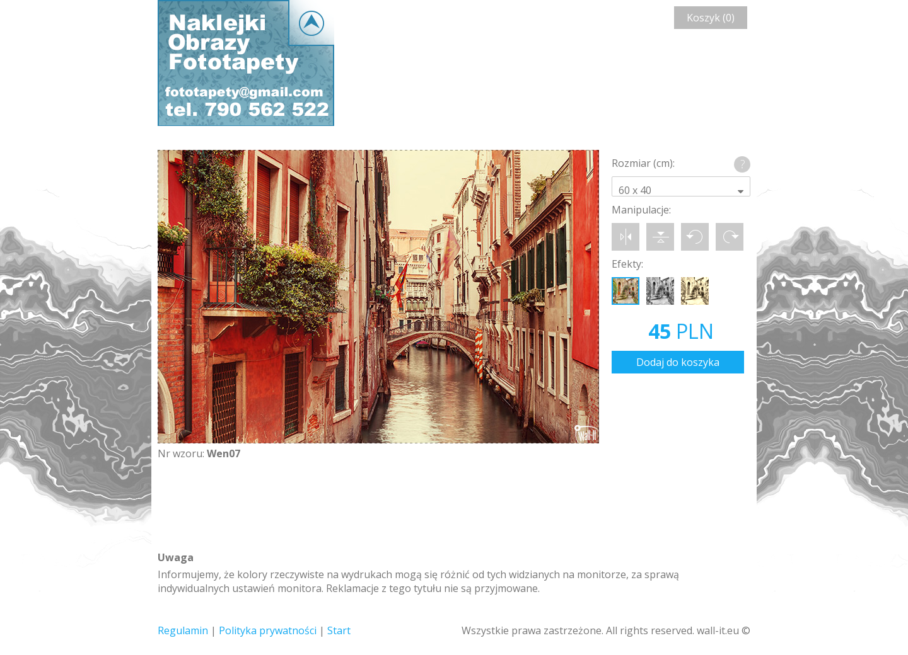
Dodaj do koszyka (677, 362)
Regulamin (183, 630)
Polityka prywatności (268, 630)
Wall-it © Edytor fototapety (246, 63)
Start (339, 630)
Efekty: (627, 264)
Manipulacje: (641, 210)
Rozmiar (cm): (643, 163)
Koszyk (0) (711, 18)
